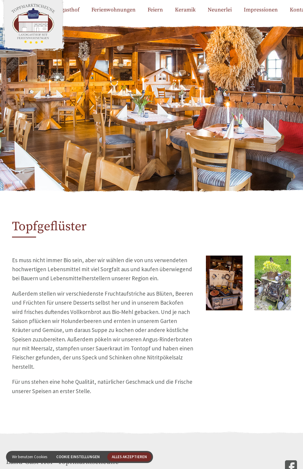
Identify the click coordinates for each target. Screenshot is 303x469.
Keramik (185, 9)
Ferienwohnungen (113, 9)
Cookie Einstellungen (78, 456)
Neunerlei (220, 9)
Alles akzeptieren (129, 456)
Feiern (155, 9)
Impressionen (261, 9)
